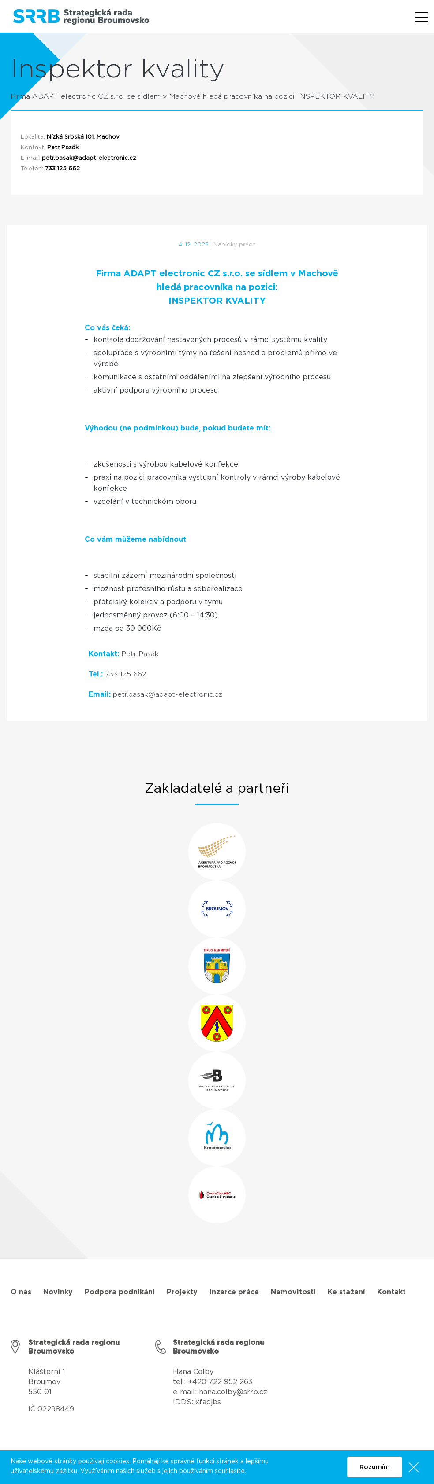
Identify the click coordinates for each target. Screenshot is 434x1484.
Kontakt (391, 1292)
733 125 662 (62, 169)
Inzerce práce (234, 1292)
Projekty (182, 1292)
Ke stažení (346, 1292)
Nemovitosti (293, 1292)
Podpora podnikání (120, 1292)
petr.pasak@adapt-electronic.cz (89, 158)
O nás (21, 1292)
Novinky (58, 1292)
